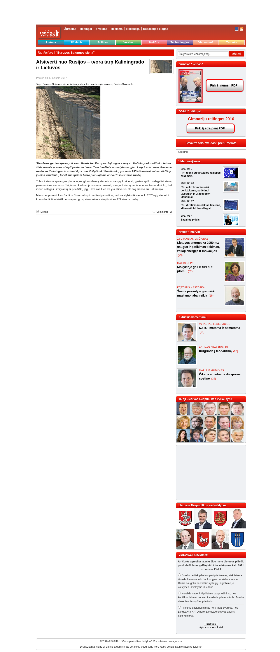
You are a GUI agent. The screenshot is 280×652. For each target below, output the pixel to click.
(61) (202, 332)
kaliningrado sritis (79, 84)
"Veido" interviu (189, 231)
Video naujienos (189, 161)
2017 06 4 (186, 215)
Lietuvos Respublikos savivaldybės (202, 505)
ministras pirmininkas (101, 84)
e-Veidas (101, 28)
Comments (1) (164, 211)
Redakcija (133, 28)
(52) (190, 271)
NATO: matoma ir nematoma (219, 328)
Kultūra (154, 42)
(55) (211, 295)
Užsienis (77, 42)
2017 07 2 (186, 168)
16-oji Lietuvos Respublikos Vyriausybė (205, 399)
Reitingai (86, 28)
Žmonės (231, 42)
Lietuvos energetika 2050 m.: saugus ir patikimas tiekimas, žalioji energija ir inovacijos (198, 247)
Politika (103, 42)
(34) (213, 378)
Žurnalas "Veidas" (190, 64)
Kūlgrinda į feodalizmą (216, 351)
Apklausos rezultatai (211, 627)
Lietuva (51, 42)
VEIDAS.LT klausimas (193, 554)
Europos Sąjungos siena (55, 84)
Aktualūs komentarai (192, 317)
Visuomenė (205, 42)
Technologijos (179, 42)
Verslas (128, 42)
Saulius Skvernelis (123, 84)
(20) (235, 351)
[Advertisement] (209, 472)
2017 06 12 (187, 201)
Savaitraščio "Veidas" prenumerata (211, 143)
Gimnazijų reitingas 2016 (211, 119)
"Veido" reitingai (189, 111)
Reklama (116, 28)
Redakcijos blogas (155, 28)
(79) (180, 255)
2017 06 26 (187, 183)
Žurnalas (70, 28)
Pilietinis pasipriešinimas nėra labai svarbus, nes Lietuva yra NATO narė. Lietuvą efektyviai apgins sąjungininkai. (208, 611)
